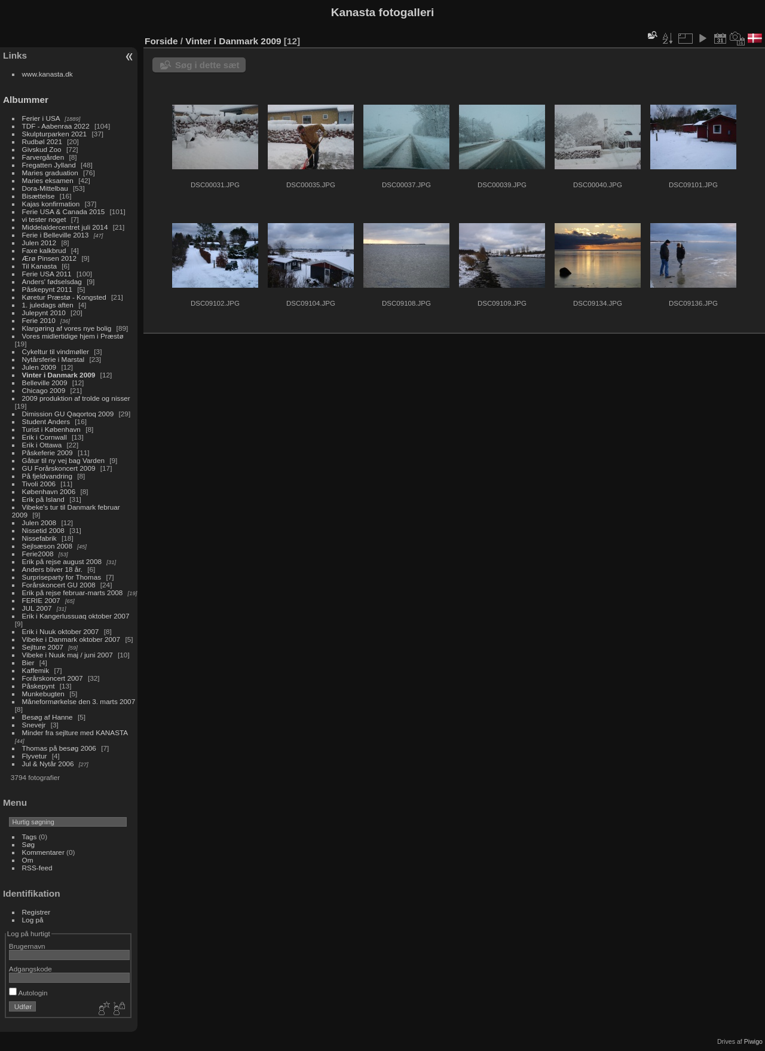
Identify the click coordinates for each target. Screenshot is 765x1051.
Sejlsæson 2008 (47, 546)
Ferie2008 (38, 554)
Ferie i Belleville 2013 (55, 235)
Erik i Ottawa (42, 445)
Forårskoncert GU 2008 (59, 585)
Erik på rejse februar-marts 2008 (72, 592)
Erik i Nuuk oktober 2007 (60, 631)
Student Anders (46, 421)
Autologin (28, 993)
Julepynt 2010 (44, 312)
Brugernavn (27, 946)
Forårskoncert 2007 (52, 678)
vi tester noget (44, 219)
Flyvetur (34, 756)
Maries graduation (50, 172)
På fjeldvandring (47, 476)
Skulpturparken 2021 (54, 134)
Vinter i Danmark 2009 (59, 375)
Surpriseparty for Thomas (62, 577)
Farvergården (43, 157)
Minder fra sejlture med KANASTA (75, 732)
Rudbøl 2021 (42, 141)
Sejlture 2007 (42, 647)
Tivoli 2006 (39, 484)
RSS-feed (37, 868)
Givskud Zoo (42, 149)
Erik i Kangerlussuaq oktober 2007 (76, 616)
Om (27, 860)
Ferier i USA (41, 118)
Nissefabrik (39, 538)
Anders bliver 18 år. (52, 569)
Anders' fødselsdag (52, 281)
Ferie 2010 (39, 320)
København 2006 (49, 491)
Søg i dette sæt (207, 65)
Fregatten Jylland (49, 165)
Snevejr (34, 725)
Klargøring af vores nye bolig (67, 328)
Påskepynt (38, 686)
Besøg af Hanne (47, 717)
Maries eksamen (48, 180)
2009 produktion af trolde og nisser (76, 398)
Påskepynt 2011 (47, 289)
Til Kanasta (39, 266)
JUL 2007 (37, 608)
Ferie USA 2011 (47, 274)
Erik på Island (43, 499)
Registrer (36, 912)
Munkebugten (43, 693)
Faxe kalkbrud (44, 250)
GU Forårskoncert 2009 (59, 468)
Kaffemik (36, 670)
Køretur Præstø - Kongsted (64, 297)
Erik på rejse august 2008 (62, 561)
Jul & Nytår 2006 (48, 763)
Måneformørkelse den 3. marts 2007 (79, 701)
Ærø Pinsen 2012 (49, 258)
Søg (28, 844)
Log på (33, 920)
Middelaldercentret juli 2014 (65, 227)
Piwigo (753, 1041)
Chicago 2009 (44, 390)
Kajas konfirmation (51, 204)
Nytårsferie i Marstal (53, 359)
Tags (29, 836)
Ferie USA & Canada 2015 (63, 211)
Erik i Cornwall (44, 437)
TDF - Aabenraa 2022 (56, 126)
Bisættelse (38, 196)
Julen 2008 (39, 522)
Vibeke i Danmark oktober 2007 (71, 639)
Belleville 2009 (45, 382)
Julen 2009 (39, 367)
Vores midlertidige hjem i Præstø (73, 336)
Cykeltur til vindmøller (55, 351)
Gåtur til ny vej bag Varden (63, 460)
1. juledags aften (48, 305)
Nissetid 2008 (43, 530)
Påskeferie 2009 (47, 452)
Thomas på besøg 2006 (59, 748)
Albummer (25, 100)
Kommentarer (43, 852)
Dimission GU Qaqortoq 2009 (68, 414)
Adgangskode (30, 969)
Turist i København (51, 429)
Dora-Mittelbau (45, 188)
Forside (161, 41)
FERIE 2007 (41, 600)
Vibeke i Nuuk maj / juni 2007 (67, 655)
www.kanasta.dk (47, 74)
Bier (28, 662)
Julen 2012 (39, 242)
